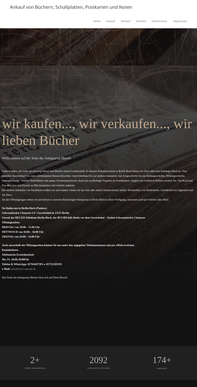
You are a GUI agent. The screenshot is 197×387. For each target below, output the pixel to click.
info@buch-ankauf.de (23, 269)
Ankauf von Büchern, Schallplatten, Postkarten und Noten (71, 7)
